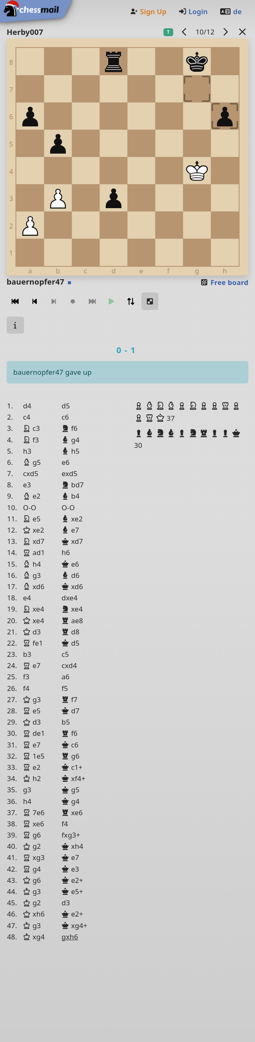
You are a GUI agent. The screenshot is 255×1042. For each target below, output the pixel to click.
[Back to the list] (242, 32)
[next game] (225, 32)
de (230, 11)
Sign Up (148, 11)
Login (193, 11)
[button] (139, 406)
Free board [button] (224, 282)
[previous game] (184, 32)
